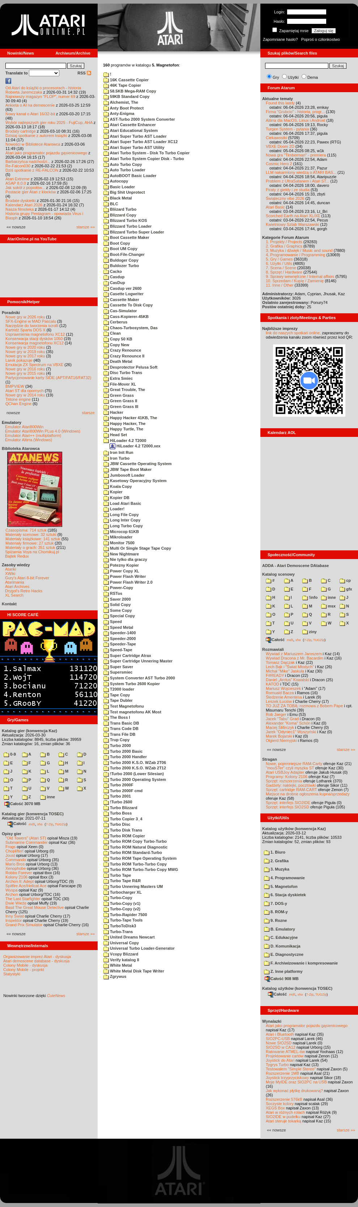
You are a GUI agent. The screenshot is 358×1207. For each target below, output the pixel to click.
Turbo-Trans (118, 931)
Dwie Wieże (15, 903)
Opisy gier (11, 834)
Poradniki (11, 312)
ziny (309, 632)
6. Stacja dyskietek (285, 895)
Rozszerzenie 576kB (284, 1099)
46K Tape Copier (122, 85)
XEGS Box (275, 1108)
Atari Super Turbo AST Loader (135, 136)
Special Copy (119, 616)
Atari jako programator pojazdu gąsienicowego (46, 153)
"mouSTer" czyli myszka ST (290, 768)
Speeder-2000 (119, 638)
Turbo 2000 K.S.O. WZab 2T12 (134, 768)
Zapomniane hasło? (280, 39)
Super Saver (118, 667)
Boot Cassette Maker (126, 237)
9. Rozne (275, 920)
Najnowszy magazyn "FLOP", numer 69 (40, 96)
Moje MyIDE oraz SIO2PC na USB (296, 1082)
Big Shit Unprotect (124, 192)
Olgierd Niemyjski (281, 740)
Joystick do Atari (280, 1060)
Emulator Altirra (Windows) (28, 440)
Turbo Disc (117, 824)
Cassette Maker (121, 299)
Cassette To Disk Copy (128, 305)
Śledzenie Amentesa (284, 697)
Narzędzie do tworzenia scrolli (31, 325)
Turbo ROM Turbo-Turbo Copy (135, 864)
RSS (84, 73)
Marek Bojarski (279, 736)
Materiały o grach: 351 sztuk (30, 547)
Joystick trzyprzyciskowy (287, 1077)
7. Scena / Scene (281, 268)
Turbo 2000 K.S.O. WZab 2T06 (134, 762)
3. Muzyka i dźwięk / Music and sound (299, 250)
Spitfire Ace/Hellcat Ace (26, 886)
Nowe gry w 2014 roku (25, 395)
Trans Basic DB (121, 723)
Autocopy (115, 181)
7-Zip (49, 824)
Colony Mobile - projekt (23, 969)
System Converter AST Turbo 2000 (139, 678)
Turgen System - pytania (287, 129)
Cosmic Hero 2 (279, 164)
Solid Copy (117, 604)
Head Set (115, 435)
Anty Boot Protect (123, 108)
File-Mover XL (119, 384)
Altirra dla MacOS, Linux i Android (295, 120)
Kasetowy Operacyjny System (135, 480)
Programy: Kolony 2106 (286, 776)
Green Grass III (120, 406)
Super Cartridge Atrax (127, 655)
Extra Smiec (118, 378)
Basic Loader (119, 187)
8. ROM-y (276, 912)
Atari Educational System (130, 130)
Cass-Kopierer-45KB (126, 316)
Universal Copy (121, 943)
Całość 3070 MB (22, 804)
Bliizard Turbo (119, 209)
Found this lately (280, 103)
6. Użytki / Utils (279, 263)
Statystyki (11, 974)
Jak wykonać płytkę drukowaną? (294, 1090)
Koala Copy (117, 486)
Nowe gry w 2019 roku (25, 351)
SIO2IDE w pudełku (283, 1116)
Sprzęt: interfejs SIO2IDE (288, 802)
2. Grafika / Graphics (284, 246)
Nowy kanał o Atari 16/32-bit (30, 114)
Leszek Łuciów (279, 701)
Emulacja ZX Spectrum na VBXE (34, 364)
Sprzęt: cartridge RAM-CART (291, 789)
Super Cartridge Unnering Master (137, 661)
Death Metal (117, 361)
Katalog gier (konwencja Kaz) (29, 731)
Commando (15, 860)
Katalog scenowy (278, 574)
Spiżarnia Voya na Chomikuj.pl (32, 552)
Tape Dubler (118, 700)
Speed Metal (118, 627)
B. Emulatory (279, 929)
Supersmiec (117, 672)
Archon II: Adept (20, 881)
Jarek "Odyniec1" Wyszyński (291, 732)
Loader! (113, 509)
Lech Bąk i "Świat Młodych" (290, 667)
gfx (346, 589)
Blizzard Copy (119, 215)
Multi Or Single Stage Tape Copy (137, 548)
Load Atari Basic (122, 503)
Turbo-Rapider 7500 (125, 914)
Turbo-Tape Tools (123, 920)
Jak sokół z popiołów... (25, 187)
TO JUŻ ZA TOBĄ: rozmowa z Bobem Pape (304, 706)
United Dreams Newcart (129, 937)
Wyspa (11, 890)
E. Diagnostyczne (283, 954)
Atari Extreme (17, 179)
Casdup (113, 277)
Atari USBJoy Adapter (285, 772)
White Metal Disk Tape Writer (133, 971)
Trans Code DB (120, 728)
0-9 (10, 754)
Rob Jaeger (276, 714)
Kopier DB (116, 497)
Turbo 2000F (118, 785)
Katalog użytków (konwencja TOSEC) (297, 988)
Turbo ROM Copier (124, 836)
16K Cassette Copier (126, 80)
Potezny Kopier (121, 565)
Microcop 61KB (121, 531)
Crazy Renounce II (123, 356)
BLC (110, 204)
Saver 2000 (117, 599)
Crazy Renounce (122, 350)
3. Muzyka (276, 869)
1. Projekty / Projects (284, 242)
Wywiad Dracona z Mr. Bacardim (294, 658)
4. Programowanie (284, 878)
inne (47, 797)
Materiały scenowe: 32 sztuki (30, 534)
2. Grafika (276, 861)
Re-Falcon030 (17, 166)
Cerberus (115, 322)
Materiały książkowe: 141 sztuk (32, 539)
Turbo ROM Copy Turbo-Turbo (135, 841)
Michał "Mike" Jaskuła (285, 671)
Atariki (10, 569)
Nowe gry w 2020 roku (25, 347)
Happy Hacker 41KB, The (130, 418)
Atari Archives (17, 586)
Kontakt (9, 604)
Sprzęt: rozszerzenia (284, 781)
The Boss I (116, 717)
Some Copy (117, 610)
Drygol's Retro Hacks (23, 591)
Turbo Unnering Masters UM (133, 886)
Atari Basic (275, 207)
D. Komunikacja (282, 946)
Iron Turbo (116, 458)
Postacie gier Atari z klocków (30, 192)
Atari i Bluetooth (280, 1034)
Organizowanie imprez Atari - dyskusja (37, 956)
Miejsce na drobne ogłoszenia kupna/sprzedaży (308, 794)
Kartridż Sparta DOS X (25, 330)
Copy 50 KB (117, 339)
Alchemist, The (120, 102)
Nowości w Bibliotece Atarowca (32, 144)
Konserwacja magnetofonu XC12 (34, 343)
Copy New (116, 345)
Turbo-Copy (117, 897)
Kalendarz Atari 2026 (23, 205)
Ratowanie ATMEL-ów (285, 1051)
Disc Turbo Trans (122, 372)
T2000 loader (118, 689)
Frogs (10, 847)
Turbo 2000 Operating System (134, 779)
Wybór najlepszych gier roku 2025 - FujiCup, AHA (49, 122)
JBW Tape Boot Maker (127, 469)
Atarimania (14, 582)
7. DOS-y (275, 903)
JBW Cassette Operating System (137, 463)
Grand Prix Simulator (23, 925)
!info (309, 597)
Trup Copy (116, 740)
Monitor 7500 (119, 543)
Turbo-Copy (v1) (121, 903)
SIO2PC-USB (278, 1038)
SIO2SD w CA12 (280, 1047)
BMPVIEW (14, 386)
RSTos (112, 593)
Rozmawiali (273, 649)
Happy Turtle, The (123, 429)
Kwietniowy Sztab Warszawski (292, 224)
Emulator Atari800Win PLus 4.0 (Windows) (42, 431)
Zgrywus (114, 976)
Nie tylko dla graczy (125, 559)
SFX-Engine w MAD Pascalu (30, 321)
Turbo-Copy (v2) (121, 909)
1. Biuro (274, 852)
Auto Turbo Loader (124, 170)
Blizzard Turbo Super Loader (133, 232)
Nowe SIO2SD (279, 1043)
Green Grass (118, 395)
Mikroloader (117, 537)
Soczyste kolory (280, 1103)
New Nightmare (121, 554)
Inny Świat (14, 916)
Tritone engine (18, 399)
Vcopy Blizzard (120, 954)
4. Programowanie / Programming (295, 255)
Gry (276, 77)
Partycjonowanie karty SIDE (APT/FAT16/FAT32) (48, 377)
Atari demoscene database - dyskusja (36, 961)
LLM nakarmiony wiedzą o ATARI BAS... (301, 172)
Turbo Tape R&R (122, 881)
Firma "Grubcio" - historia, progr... (295, 111)
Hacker (113, 412)
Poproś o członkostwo (320, 39)
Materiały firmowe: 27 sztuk (29, 543)
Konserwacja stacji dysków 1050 (34, 338)
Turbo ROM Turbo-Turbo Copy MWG (140, 869)
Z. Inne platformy (283, 971)
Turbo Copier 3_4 (122, 819)
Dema (312, 77)
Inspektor (13, 920)
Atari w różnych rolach (285, 1112)
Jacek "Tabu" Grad (282, 719)
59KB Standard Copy (126, 96)
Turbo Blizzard (120, 808)
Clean (112, 333)
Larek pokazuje (19, 360)
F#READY (275, 675)
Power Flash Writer (124, 576)
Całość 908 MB (282, 978)
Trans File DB (119, 734)
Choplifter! (14, 851)
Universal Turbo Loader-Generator (139, 948)
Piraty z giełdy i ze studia (288, 190)
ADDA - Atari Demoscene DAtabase (295, 565)
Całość (17, 823)
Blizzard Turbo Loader (127, 226)
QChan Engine (18, 403)
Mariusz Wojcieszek (283, 688)
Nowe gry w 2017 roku (25, 356)
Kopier (113, 492)
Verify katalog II (121, 960)
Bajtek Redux (17, 556)
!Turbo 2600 (117, 802)
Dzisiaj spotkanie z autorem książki (36, 135)
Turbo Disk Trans (122, 830)
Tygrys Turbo (277, 1064)
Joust (10, 855)
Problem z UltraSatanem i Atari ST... (297, 181)
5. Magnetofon (281, 886)
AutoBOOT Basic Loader (130, 175)
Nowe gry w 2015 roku (25, 373)
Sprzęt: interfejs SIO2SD (287, 807)
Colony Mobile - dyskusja (25, 965)
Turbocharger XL (122, 892)
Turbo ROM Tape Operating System (139, 858)
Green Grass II (120, 401)
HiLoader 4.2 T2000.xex (135, 446)
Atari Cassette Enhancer (129, 125)
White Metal (117, 965)
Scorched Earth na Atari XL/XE (293, 216)
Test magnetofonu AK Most (132, 712)
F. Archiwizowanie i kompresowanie (301, 963)
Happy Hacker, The (124, 423)
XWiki (10, 573)
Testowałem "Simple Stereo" (291, 1069)
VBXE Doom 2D (280, 146)
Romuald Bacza (280, 693)
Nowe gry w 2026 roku (25, 317)
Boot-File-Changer (124, 254)
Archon (11, 894)
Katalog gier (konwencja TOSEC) (33, 814)
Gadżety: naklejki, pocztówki (291, 785)
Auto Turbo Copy (122, 164)
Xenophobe (15, 868)
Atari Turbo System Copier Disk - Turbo (143, 158)
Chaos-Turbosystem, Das (130, 328)
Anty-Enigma (119, 113)
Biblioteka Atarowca (21, 448)
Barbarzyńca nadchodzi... (27, 161)
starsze (88, 413)
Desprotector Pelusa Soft (130, 367)
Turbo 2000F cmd (122, 791)
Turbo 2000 (117, 745)
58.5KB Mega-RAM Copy (129, 91)
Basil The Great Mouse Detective (34, 907)
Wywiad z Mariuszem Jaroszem (294, 654)
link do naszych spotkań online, (293, 333)
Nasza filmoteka (19, 209)
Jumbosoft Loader (124, 475)
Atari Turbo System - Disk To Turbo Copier (146, 153)
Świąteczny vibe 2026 (285, 198)
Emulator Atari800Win (24, 427)
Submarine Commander (26, 842)
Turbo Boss (117, 813)
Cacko (112, 271)
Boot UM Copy (120, 248)
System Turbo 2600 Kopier (131, 684)
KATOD (272, 684)
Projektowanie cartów (285, 1056)
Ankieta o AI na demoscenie (30, 105)
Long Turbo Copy (123, 526)
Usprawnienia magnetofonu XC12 (35, 334)
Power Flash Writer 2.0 (128, 582)
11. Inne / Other (279, 285)
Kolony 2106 (16, 877)
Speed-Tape (117, 650)
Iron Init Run (118, 452)
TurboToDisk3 (119, 926)
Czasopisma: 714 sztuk (26, 530)
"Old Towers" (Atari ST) (25, 838)
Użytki (293, 77)
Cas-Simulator (120, 311)
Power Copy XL (121, 571)
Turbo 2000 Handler (125, 757)
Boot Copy (116, 243)
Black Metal (117, 198)
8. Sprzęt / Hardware (284, 272)
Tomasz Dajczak (280, 662)
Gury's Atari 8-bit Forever (27, 578)
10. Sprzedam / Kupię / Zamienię (295, 281)
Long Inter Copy (121, 520)
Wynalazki (271, 1021)
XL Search (14, 595)
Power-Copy (118, 587)
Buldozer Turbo (121, 265)
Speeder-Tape (119, 644)
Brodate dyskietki (20, 200)
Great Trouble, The (124, 389)
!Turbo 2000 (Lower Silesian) (133, 774)
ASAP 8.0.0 (15, 183)
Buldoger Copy (120, 260)
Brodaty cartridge (20, 131)
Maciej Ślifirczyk (280, 727)
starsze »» (85, 227)
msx (328, 606)
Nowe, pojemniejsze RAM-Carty (294, 763)
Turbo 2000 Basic (122, 751)
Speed (112, 621)
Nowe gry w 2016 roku (25, 369)
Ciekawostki (276, 138)
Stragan (269, 759)
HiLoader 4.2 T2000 (124, 440)
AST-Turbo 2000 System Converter (139, 119)
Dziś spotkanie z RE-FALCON (31, 170)
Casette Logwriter (123, 294)
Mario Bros (15, 864)
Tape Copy (116, 695)
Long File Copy (121, 514)
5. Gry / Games (279, 259)
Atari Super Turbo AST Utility (134, 147)
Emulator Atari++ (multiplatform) (33, 435)
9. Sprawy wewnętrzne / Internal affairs (300, 276)
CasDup (114, 282)
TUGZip (61, 824)
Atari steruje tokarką (283, 1121)
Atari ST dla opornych (24, 390)
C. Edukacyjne (281, 937)
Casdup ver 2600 (122, 288)
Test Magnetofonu (123, 706)
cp (345, 580)
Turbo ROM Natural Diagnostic (135, 847)
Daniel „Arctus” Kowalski (287, 680)
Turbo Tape (117, 875)
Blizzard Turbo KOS (125, 220)
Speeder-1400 (119, 633)
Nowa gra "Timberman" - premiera (296, 155)
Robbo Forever (18, 873)
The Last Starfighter (23, 899)
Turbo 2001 (117, 796)
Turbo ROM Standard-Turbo (132, 852)
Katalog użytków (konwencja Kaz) (294, 828)
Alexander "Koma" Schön (288, 723)
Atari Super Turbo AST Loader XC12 (140, 141)
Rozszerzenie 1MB (282, 1073)
